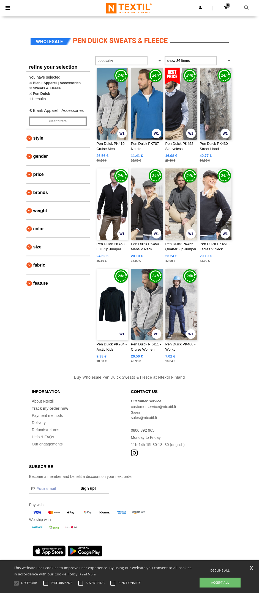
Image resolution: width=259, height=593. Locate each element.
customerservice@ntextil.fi (153, 406)
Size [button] (37, 247)
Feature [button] (40, 283)
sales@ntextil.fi (144, 417)
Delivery (39, 422)
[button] (200, 7)
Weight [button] (40, 210)
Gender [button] (40, 156)
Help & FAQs (43, 437)
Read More (88, 574)
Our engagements (47, 444)
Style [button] (38, 138)
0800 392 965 (143, 430)
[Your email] (53, 489)
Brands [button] (40, 192)
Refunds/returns (45, 430)
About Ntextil (43, 401)
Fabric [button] (39, 265)
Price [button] (38, 174)
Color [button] (38, 228)
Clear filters (58, 121)
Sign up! (88, 488)
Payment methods (47, 415)
